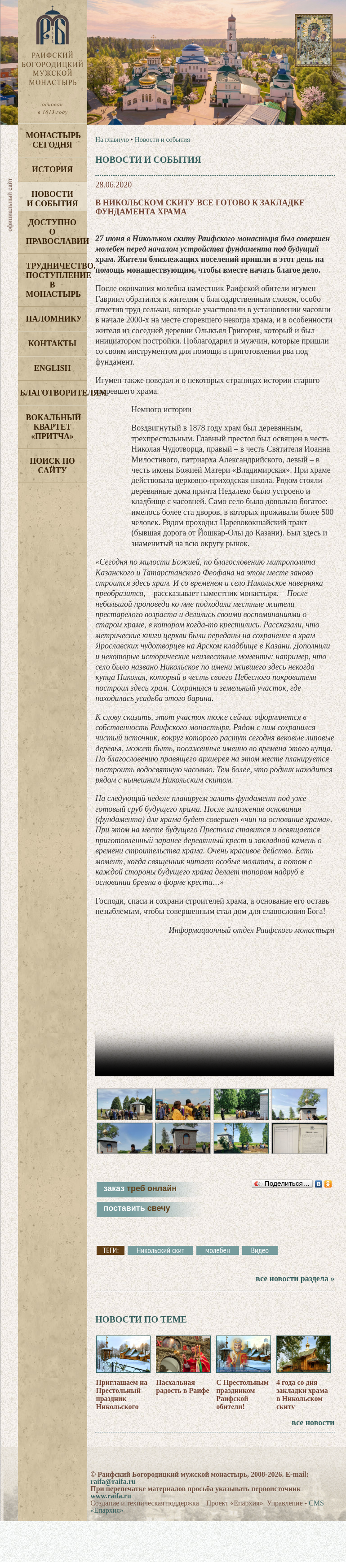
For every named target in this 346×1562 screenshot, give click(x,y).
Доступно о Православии (56, 232)
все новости (313, 1430)
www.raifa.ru (110, 1503)
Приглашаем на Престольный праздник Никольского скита (122, 1406)
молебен (217, 1257)
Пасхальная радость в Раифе (182, 1394)
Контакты (52, 343)
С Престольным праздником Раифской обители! (242, 1402)
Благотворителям (53, 392)
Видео (260, 1257)
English (52, 368)
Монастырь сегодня (53, 140)
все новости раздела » (295, 1286)
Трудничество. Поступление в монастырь (56, 280)
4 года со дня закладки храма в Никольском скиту (302, 1402)
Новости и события (52, 199)
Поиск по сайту (52, 466)
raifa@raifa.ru (113, 1489)
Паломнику (54, 318)
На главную (112, 139)
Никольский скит (160, 1257)
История (52, 169)
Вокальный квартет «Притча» (53, 427)
